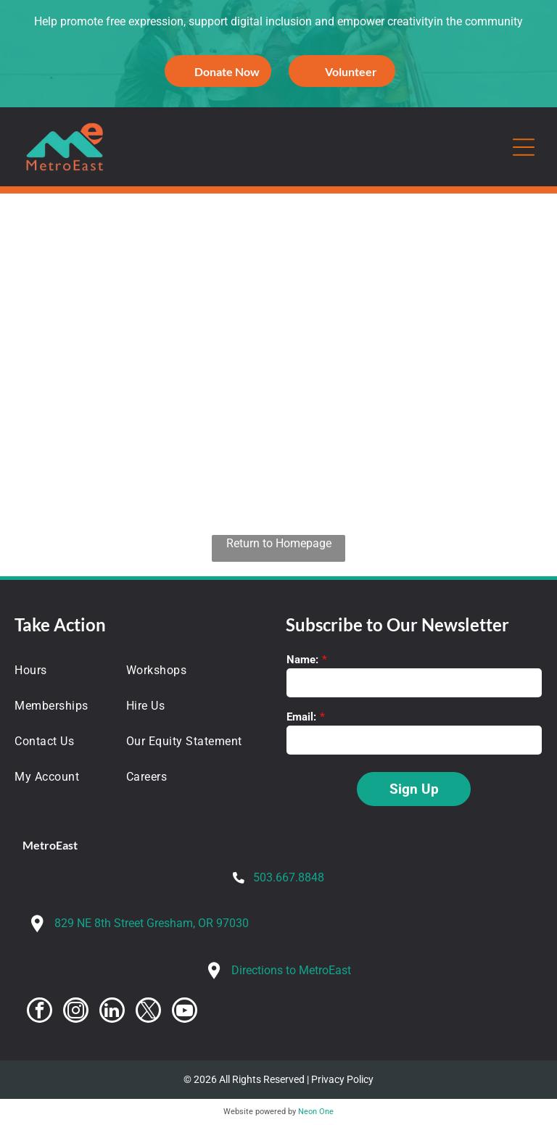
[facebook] (39, 1011)
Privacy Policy (342, 1079)
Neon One (316, 1111)
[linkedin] (112, 1011)
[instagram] (75, 1011)
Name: (302, 659)
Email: (301, 716)
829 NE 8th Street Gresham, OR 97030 (151, 923)
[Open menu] (524, 147)
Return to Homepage (278, 543)
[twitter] (148, 1011)
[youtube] (184, 1011)
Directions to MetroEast (291, 970)
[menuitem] (62, 670)
